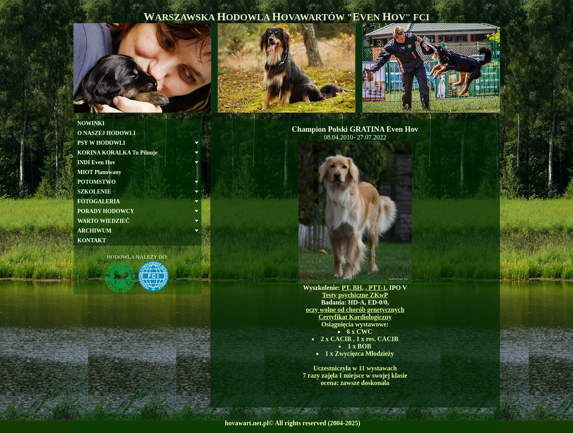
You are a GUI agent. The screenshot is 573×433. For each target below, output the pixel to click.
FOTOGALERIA (99, 201)
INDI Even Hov (96, 162)
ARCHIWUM (95, 231)
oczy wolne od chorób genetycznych (355, 309)
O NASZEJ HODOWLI (107, 133)
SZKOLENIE (94, 192)
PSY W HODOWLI (101, 143)
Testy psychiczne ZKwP (355, 295)
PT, (347, 287)
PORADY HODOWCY (106, 211)
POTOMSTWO (97, 182)
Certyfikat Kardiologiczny (354, 316)
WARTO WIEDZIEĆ (104, 221)
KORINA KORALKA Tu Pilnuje (118, 153)
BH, (357, 287)
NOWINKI (91, 123)
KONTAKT (92, 240)
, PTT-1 (375, 287)
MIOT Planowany (99, 172)
